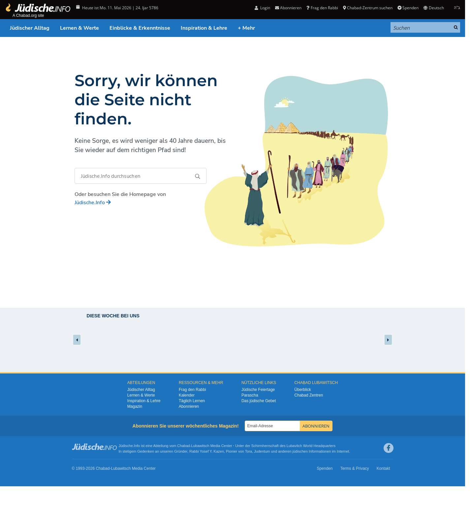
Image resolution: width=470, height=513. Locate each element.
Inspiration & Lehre (204, 28)
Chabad (183, 446)
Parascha (249, 395)
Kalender (187, 395)
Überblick (303, 389)
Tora (248, 451)
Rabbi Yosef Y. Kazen (206, 451)
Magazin (134, 406)
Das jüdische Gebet (258, 401)
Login (262, 8)
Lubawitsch (200, 446)
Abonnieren (288, 8)
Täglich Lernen (192, 401)
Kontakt (383, 468)
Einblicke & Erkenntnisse (140, 28)
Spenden (408, 8)
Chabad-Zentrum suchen (367, 8)
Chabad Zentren (309, 395)
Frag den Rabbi (322, 8)
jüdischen (300, 451)
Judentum (262, 451)
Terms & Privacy (354, 468)
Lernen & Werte (79, 28)
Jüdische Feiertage (258, 389)
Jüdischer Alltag (29, 28)
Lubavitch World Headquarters (311, 446)
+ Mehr (246, 28)
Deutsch (433, 8)
